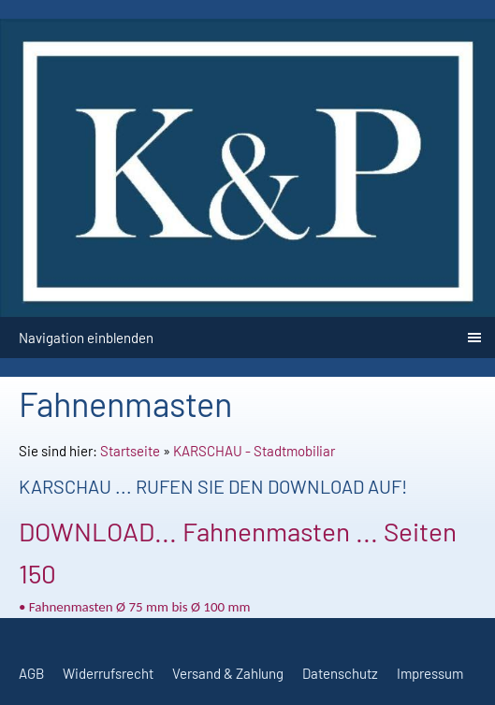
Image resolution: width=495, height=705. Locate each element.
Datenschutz (340, 673)
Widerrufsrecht (108, 673)
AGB (31, 673)
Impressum (430, 673)
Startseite (130, 450)
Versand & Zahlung (228, 673)
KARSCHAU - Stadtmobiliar (254, 450)
